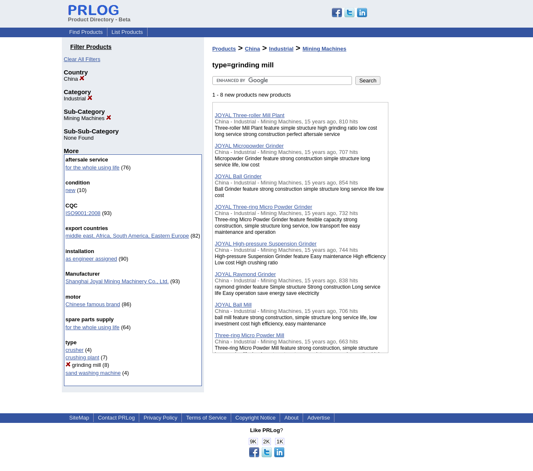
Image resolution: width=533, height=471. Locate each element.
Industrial (78, 98)
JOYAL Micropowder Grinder (249, 146)
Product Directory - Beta (99, 16)
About (291, 418)
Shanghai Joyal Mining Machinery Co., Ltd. (117, 281)
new (71, 190)
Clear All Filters (82, 59)
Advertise (318, 418)
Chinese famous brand (93, 304)
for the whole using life (93, 167)
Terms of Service (206, 418)
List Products (127, 32)
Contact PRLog (116, 418)
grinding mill (83, 365)
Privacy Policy (160, 418)
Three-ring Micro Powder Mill (249, 335)
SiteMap (79, 418)
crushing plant (82, 357)
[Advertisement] (430, 217)
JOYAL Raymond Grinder (245, 274)
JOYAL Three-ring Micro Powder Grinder (263, 207)
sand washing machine (93, 373)
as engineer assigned (91, 259)
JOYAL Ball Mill (233, 305)
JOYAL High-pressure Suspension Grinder (266, 244)
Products (224, 49)
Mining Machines (87, 118)
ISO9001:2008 (83, 213)
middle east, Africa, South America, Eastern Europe (127, 236)
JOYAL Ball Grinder (238, 176)
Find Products (86, 32)
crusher (75, 350)
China (74, 79)
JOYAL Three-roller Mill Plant (250, 115)
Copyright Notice (255, 418)
